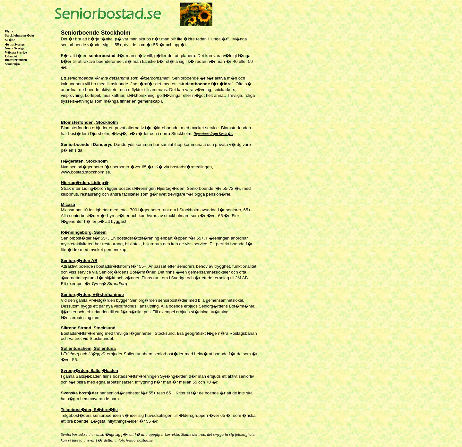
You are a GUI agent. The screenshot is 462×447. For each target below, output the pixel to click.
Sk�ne (9, 40)
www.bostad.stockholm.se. (86, 172)
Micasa (68, 204)
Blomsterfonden (15, 60)
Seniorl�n (12, 64)
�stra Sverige (14, 44)
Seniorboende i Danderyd (87, 144)
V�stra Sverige (15, 52)
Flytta (9, 31)
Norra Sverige (14, 48)
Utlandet (10, 56)
